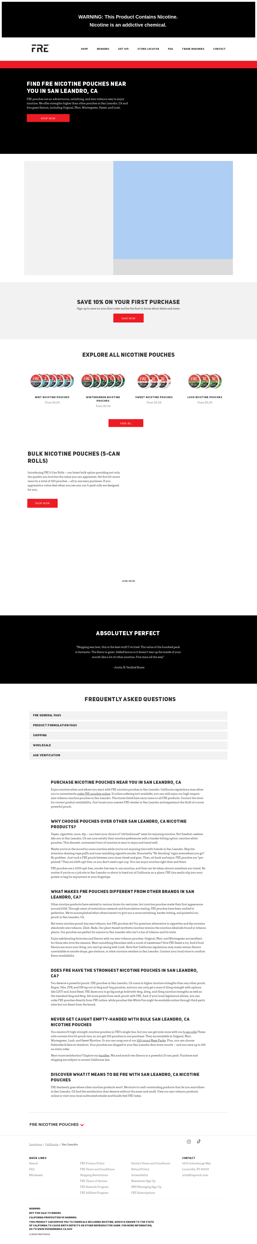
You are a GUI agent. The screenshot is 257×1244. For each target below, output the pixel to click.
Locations (35, 1144)
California (52, 1144)
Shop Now (48, 118)
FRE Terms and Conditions (97, 1169)
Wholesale (36, 1175)
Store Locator (148, 49)
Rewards (103, 49)
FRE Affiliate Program (94, 1192)
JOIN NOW (128, 581)
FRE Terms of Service (93, 1180)
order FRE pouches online (93, 793)
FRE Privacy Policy (92, 1163)
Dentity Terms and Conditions (150, 1163)
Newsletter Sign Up (143, 1180)
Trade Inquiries (193, 49)
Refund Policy (140, 1169)
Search (33, 1163)
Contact (219, 49)
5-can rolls (190, 1031)
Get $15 (123, 49)
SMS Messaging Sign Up (146, 1186)
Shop (84, 49)
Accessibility (139, 1175)
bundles (104, 1055)
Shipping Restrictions (94, 1175)
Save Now (128, 318)
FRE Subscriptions (143, 1192)
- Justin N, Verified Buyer (129, 667)
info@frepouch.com (195, 1175)
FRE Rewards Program (94, 1186)
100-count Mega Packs (151, 1040)
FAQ (170, 49)
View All (126, 423)
